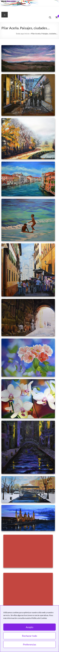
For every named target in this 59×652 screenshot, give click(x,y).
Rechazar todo (29, 635)
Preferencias (29, 644)
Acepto (29, 627)
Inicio (27, 33)
